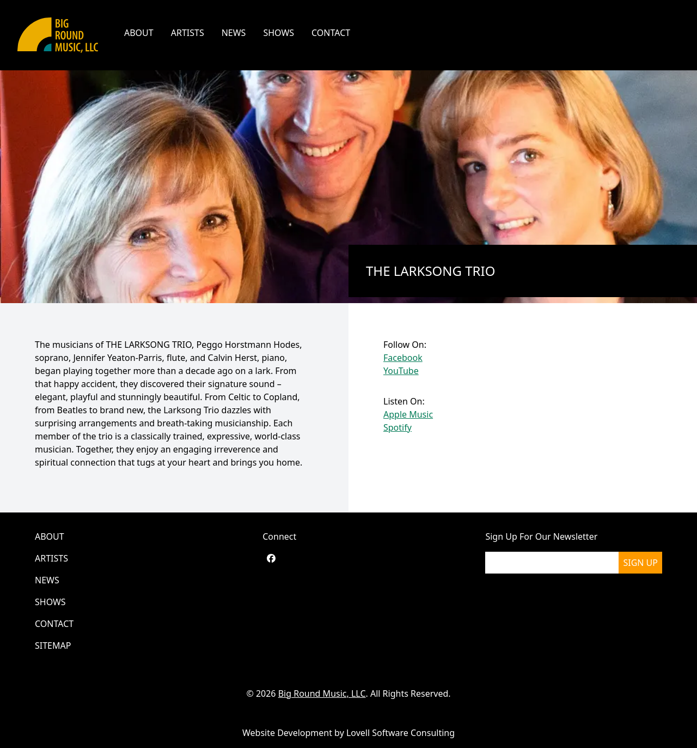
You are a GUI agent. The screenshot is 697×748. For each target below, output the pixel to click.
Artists (187, 33)
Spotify (397, 427)
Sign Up (640, 563)
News (234, 33)
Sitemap (53, 646)
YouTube (401, 371)
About (139, 33)
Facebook (403, 358)
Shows (278, 33)
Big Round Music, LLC (322, 693)
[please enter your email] (552, 563)
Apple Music (408, 414)
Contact (330, 33)
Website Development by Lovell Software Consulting (348, 733)
